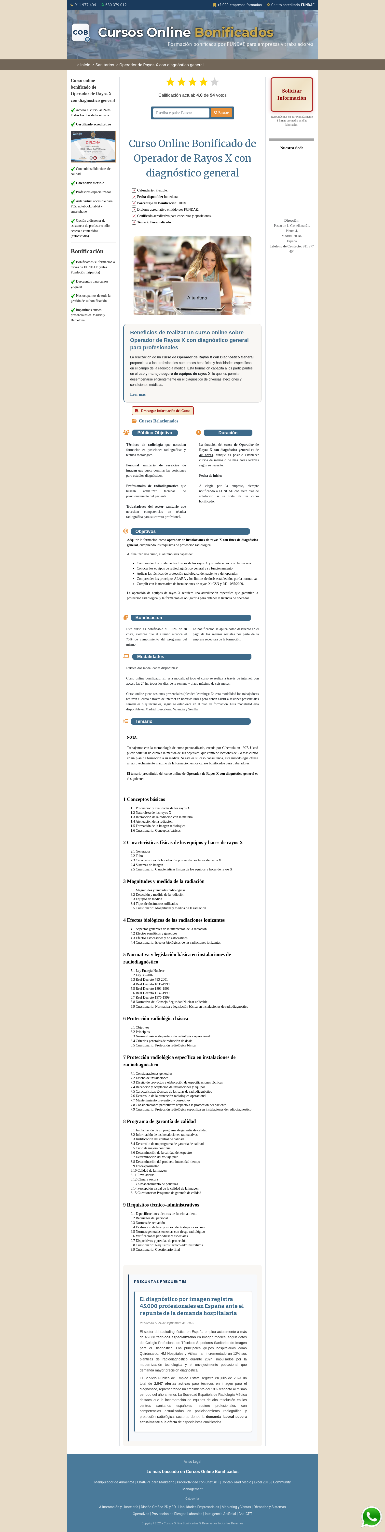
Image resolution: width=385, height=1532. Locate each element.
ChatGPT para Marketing (156, 1482)
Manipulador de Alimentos (114, 1482)
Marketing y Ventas (236, 1507)
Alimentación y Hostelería (118, 1507)
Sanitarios (103, 64)
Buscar (221, 113)
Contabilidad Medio (236, 1482)
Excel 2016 (262, 1482)
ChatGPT (245, 1514)
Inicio (83, 64)
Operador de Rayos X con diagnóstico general (160, 64)
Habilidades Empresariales (198, 1507)
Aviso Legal (192, 1462)
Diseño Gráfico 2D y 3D (158, 1507)
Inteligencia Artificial (220, 1514)
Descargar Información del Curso (162, 411)
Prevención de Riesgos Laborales (177, 1514)
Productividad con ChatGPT (198, 1482)
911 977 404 (83, 5)
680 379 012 (114, 5)
